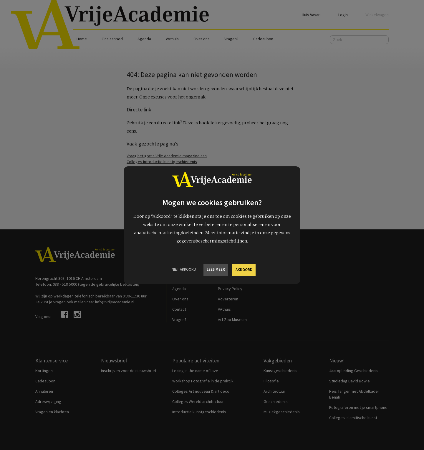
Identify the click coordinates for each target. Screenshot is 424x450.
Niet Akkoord (184, 269)
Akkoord (244, 269)
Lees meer (216, 269)
